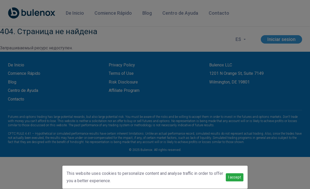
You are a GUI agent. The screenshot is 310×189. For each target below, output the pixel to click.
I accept (234, 177)
